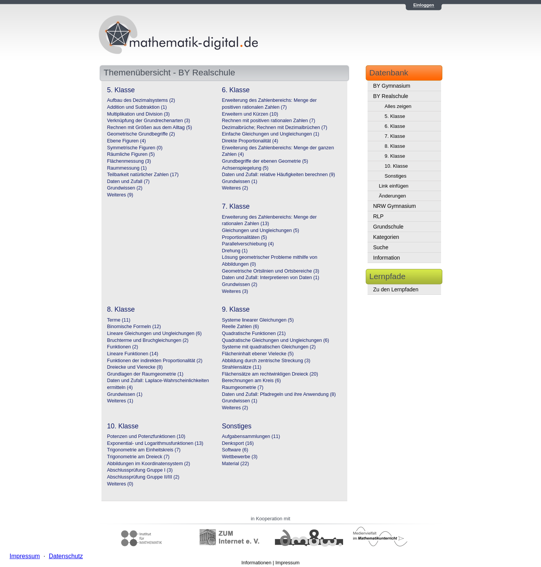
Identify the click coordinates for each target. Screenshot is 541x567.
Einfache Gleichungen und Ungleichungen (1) (270, 134)
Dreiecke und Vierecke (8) (135, 367)
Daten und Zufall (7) (128, 181)
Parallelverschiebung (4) (248, 244)
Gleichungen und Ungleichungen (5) (260, 230)
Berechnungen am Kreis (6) (251, 380)
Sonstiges (396, 176)
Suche (381, 247)
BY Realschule (391, 96)
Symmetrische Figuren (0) (135, 147)
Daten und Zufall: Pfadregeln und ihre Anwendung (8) (279, 394)
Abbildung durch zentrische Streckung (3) (266, 360)
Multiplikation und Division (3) (138, 114)
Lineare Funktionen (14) (133, 353)
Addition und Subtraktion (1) (137, 107)
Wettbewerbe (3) (240, 456)
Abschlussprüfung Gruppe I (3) (140, 470)
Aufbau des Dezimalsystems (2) (141, 100)
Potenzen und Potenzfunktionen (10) (146, 436)
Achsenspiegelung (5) (245, 168)
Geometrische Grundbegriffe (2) (141, 134)
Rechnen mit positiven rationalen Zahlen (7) (268, 120)
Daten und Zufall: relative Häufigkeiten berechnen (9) (278, 174)
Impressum (287, 562)
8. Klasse (395, 146)
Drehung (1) (235, 250)
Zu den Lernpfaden (395, 289)
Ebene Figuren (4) (126, 141)
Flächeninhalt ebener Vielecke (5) (258, 353)
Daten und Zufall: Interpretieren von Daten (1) (270, 277)
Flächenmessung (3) (129, 161)
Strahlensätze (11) (242, 367)
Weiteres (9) (120, 195)
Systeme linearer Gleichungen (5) (258, 320)
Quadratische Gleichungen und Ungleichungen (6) (275, 340)
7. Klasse (395, 136)
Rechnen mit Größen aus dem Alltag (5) (149, 127)
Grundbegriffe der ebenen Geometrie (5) (265, 161)
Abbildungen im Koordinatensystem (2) (148, 463)
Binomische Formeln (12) (134, 326)
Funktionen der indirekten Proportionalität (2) (155, 360)
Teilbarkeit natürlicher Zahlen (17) (143, 174)
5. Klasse (395, 116)
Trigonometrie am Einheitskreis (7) (144, 450)
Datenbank (389, 72)
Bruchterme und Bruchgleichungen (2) (148, 340)
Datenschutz (66, 556)
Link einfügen (394, 186)
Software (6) (235, 450)
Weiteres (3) (235, 291)
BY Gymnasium (391, 86)
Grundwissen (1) (239, 181)
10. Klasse (396, 166)
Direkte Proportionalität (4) (250, 141)
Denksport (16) (238, 443)
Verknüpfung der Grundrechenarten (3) (148, 120)
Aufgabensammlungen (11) (251, 436)
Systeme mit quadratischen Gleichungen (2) (269, 347)
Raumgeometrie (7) (243, 387)
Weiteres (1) (120, 401)
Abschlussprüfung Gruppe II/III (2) (143, 477)
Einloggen (423, 5)
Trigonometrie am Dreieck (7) (138, 456)
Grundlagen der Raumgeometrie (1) (145, 374)
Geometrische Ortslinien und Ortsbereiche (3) (270, 271)
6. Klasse (395, 126)
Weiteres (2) (235, 188)
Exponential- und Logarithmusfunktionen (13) (155, 443)
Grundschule (388, 227)
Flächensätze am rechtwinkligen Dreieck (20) (270, 374)
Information (386, 258)
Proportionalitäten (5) (244, 237)
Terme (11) (119, 320)
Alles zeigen (398, 106)
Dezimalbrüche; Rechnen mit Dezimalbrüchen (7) (274, 127)
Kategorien (386, 237)
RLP (378, 216)
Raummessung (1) (127, 168)
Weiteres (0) (120, 484)
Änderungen (392, 196)
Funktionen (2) (122, 347)
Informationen (256, 562)
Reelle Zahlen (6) (240, 326)
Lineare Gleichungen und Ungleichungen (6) (154, 333)
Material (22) (235, 463)
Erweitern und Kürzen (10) (250, 114)
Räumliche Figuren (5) (131, 154)
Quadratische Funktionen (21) (254, 333)
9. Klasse (395, 156)
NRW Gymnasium (394, 206)
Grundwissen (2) (124, 188)
